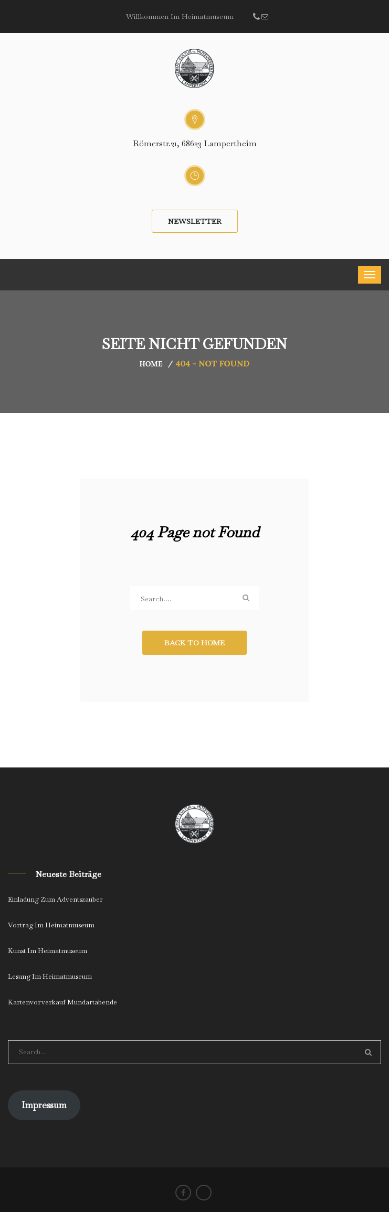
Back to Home (194, 642)
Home (151, 364)
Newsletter (195, 221)
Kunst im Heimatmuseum (47, 950)
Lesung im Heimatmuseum (50, 976)
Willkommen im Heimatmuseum (180, 16)
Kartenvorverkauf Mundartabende (62, 1002)
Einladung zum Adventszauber (55, 899)
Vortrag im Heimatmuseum (51, 925)
